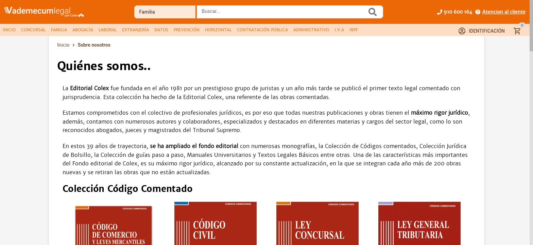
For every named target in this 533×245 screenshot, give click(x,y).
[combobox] (283, 14)
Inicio (63, 45)
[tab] (9, 30)
